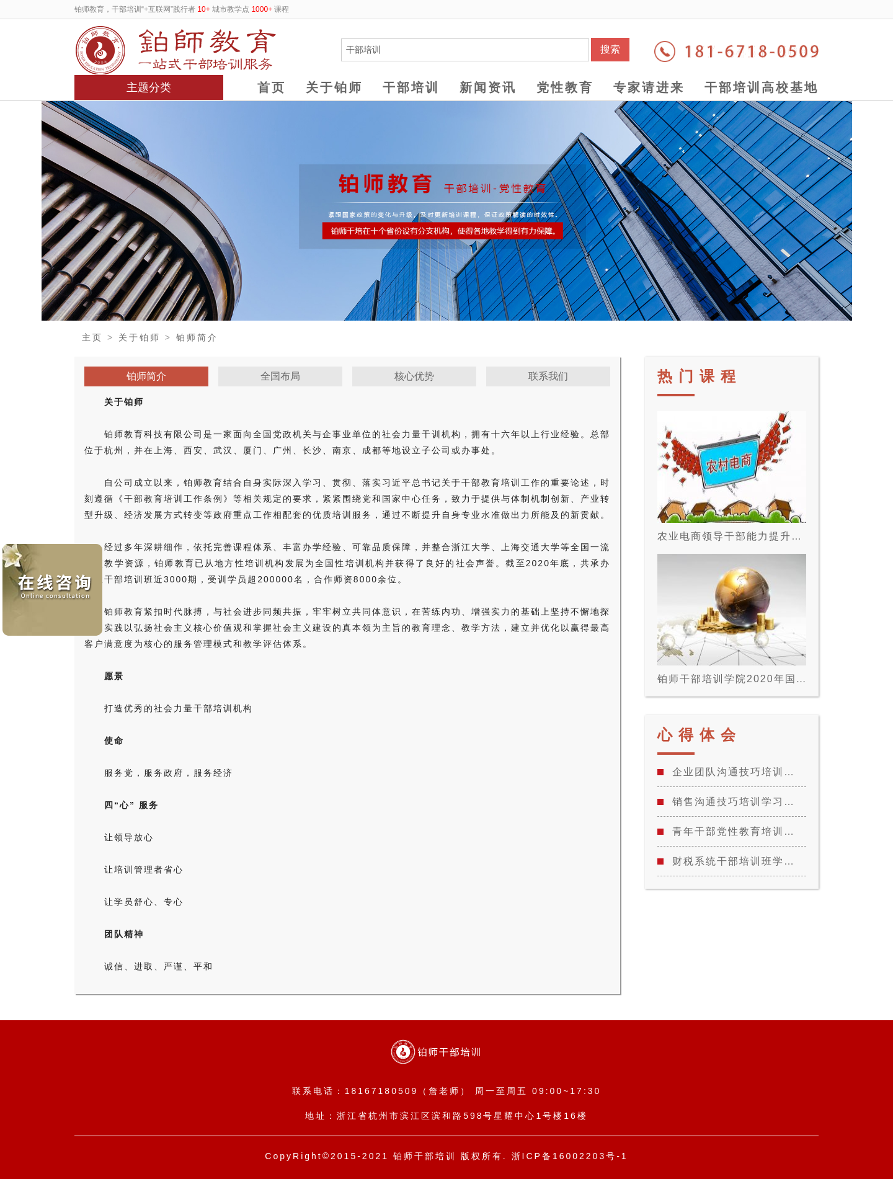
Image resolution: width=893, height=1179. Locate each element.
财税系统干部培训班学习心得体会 (737, 861)
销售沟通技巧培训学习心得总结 (737, 801)
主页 (92, 337)
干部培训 (411, 87)
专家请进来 (649, 87)
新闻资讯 (488, 87)
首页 (271, 87)
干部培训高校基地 (761, 87)
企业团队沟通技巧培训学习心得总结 (737, 772)
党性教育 (564, 87)
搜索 (610, 49)
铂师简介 (197, 337)
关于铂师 (334, 87)
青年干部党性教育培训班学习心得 (737, 831)
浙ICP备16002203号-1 (570, 1156)
